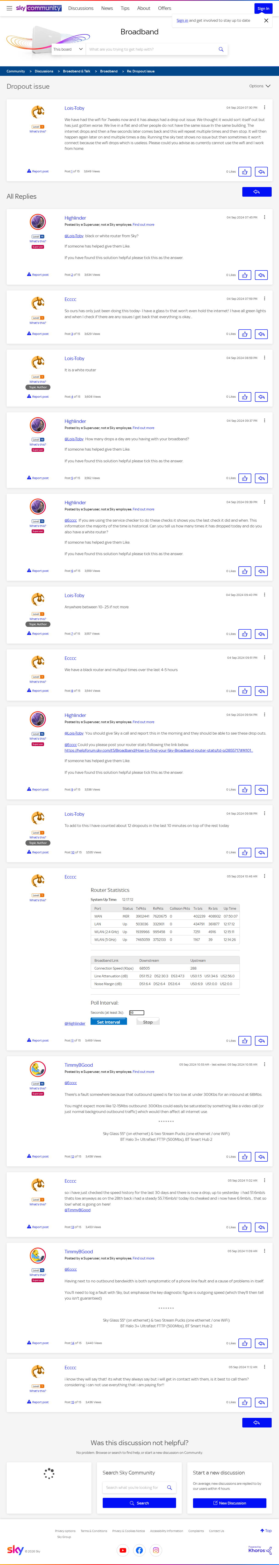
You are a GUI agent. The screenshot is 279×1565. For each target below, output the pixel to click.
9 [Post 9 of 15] (72, 789)
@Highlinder (75, 1023)
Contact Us (216, 1531)
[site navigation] (9, 8)
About (143, 8)
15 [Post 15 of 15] (72, 1402)
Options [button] (256, 86)
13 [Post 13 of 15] (72, 1227)
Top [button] (268, 1530)
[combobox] (149, 49)
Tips (125, 8)
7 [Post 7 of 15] (72, 633)
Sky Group (64, 1537)
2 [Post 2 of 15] (72, 274)
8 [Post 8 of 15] (72, 690)
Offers (164, 8)
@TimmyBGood (78, 1210)
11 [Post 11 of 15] (72, 1040)
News (107, 8)
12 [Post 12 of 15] (72, 1156)
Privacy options (65, 1531)
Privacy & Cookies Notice (128, 1531)
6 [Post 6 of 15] (72, 571)
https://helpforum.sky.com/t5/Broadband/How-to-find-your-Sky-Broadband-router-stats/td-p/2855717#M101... (159, 750)
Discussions (81, 8)
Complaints (196, 1531)
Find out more (143, 225)
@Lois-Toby (74, 236)
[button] (264, 107)
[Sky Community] (39, 8)
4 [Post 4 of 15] (72, 396)
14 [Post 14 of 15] (72, 1343)
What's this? (38, 131)
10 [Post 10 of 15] (73, 852)
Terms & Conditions (94, 1531)
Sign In (263, 8)
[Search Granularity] (69, 49)
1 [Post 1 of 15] (71, 171)
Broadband (140, 31)
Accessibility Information (166, 1531)
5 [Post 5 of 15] (72, 478)
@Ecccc (71, 520)
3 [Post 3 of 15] (72, 334)
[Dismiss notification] (266, 20)
